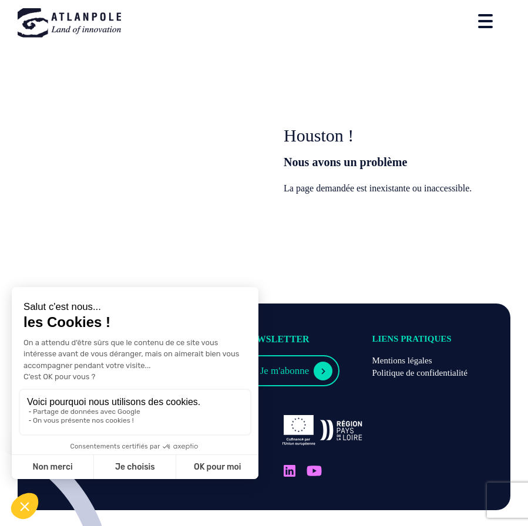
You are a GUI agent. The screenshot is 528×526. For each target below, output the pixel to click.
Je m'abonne (285, 370)
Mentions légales (402, 360)
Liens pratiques (411, 338)
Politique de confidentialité (419, 372)
